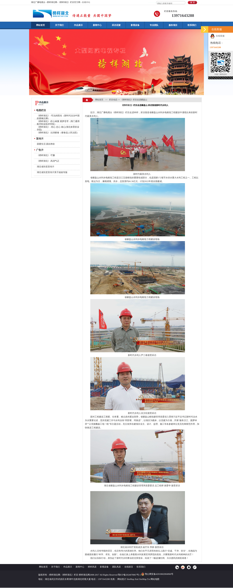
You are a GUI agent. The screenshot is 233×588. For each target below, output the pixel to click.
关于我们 (59, 25)
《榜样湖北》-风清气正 (48, 161)
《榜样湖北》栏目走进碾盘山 (134, 100)
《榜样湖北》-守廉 (46, 155)
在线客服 (217, 36)
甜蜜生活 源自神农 (46, 144)
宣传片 (40, 138)
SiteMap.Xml (132, 579)
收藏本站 (86, 2)
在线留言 (128, 567)
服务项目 (173, 25)
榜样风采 (92, 567)
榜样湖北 (127, 105)
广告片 (40, 150)
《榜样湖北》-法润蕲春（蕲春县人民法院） (58, 132)
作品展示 (78, 25)
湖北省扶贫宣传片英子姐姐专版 (52, 172)
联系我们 (192, 25)
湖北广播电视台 (104, 112)
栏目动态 (113, 100)
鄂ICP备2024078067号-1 (129, 575)
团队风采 (116, 567)
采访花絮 (116, 25)
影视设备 (135, 25)
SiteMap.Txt (144, 579)
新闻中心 (97, 25)
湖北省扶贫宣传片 (45, 166)
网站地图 (155, 579)
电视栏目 (41, 110)
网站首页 (40, 25)
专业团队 (154, 25)
